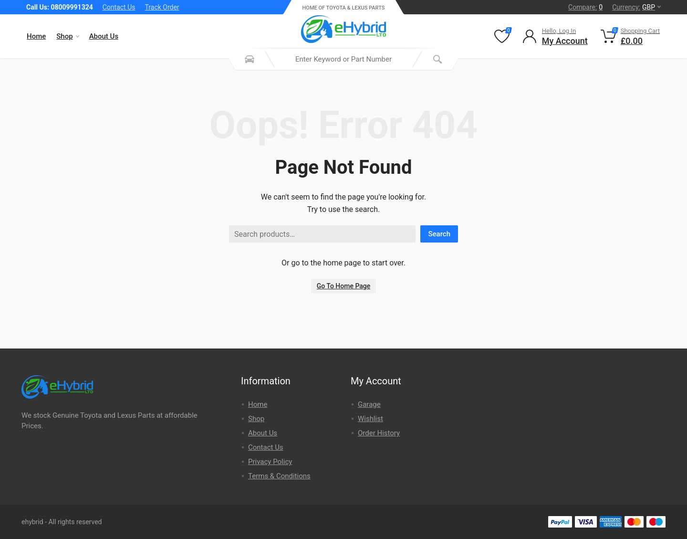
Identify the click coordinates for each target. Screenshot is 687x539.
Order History (379, 433)
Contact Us (119, 7)
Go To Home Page (344, 286)
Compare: (585, 7)
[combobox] (343, 59)
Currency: (636, 7)
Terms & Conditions (279, 476)
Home (36, 36)
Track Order (162, 7)
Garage (369, 404)
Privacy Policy (270, 461)
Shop (67, 36)
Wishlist (370, 418)
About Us (104, 36)
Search (439, 234)
